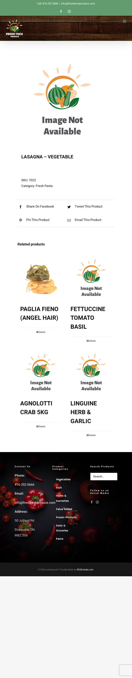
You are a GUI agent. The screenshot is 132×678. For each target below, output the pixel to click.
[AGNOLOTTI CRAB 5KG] (41, 372)
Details (42, 332)
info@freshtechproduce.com (78, 4)
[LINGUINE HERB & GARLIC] (91, 372)
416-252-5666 (24, 484)
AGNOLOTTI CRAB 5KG (36, 408)
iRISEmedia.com (85, 569)
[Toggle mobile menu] (125, 21)
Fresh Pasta (44, 186)
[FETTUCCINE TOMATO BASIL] (91, 278)
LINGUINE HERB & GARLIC (83, 412)
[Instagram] (97, 502)
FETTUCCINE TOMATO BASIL (87, 318)
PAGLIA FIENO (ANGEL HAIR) (39, 313)
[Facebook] (91, 502)
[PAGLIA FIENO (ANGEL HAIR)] (41, 278)
